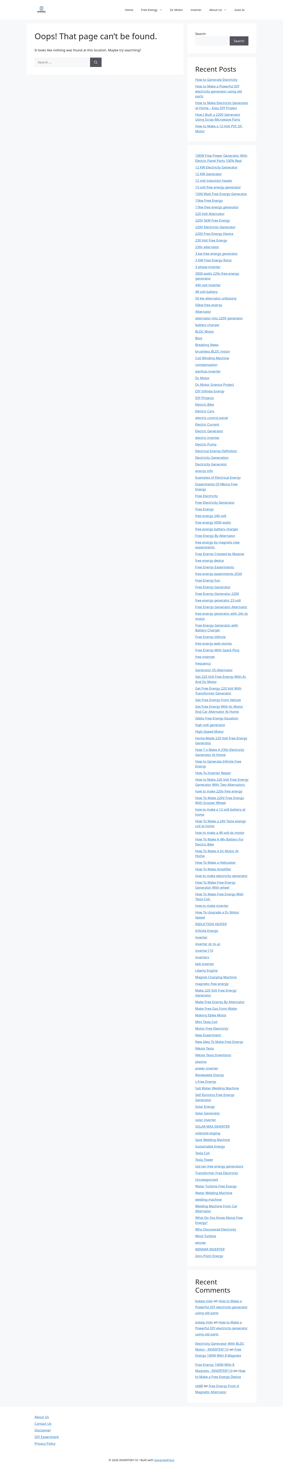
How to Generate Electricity (216, 79)
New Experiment (208, 1035)
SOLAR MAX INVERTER (212, 1126)
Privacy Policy (45, 1443)
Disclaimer (43, 1430)
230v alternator (207, 247)
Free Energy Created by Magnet (219, 554)
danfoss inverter (208, 371)
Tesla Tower (204, 1159)
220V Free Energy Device (214, 233)
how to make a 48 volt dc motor (220, 832)
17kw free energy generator (217, 207)
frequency (203, 663)
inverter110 (204, 950)
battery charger (207, 325)
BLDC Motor (204, 331)
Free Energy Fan (207, 580)
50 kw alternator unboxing (216, 298)
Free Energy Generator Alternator (221, 607)
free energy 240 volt (210, 515)
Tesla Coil (202, 1153)
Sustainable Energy (210, 1146)
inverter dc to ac (208, 944)
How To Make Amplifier (213, 869)
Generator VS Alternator (214, 670)
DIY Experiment (47, 1437)
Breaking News (207, 344)
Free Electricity (206, 496)
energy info (204, 471)
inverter (196, 10)
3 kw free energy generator (216, 253)
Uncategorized (206, 1179)
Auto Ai (240, 10)
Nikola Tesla (204, 1048)
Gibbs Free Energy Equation (216, 718)
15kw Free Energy (209, 200)
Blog (198, 338)
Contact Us (43, 1423)
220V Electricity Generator (215, 227)
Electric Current (207, 424)
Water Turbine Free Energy (216, 1186)
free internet (205, 656)
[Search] (96, 62)
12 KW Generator (208, 174)
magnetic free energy (212, 983)
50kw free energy (208, 305)
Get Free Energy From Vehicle (218, 700)
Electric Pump (206, 444)
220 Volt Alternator (210, 213)
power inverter (206, 1068)
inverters (202, 957)
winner (200, 1242)
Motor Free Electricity (211, 1028)
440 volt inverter (208, 285)
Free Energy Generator (213, 587)
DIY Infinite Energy (209, 391)
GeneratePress (164, 1460)
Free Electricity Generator (215, 502)
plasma (201, 1061)
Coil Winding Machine (212, 358)
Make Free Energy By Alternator (220, 1002)
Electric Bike (204, 404)
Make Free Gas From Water (216, 1008)
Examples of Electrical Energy (218, 477)
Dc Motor (176, 10)
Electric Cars (204, 411)
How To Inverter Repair (213, 773)
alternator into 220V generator (219, 318)
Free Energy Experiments (214, 567)
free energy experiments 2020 (218, 573)
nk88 (199, 1386)
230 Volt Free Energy (211, 240)
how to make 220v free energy (219, 791)
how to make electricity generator (221, 875)
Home (129, 10)
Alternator (203, 311)
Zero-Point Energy (209, 1256)
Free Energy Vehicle (210, 637)
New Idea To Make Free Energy (219, 1041)
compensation (206, 364)
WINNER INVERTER (210, 1249)
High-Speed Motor (209, 731)
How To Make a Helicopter (215, 862)
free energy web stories (213, 643)
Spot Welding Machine (212, 1139)
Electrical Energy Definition (216, 451)
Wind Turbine (205, 1236)
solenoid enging (207, 1133)
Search (200, 33)
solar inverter (205, 1120)
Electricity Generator (211, 464)
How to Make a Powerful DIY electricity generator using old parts (218, 91)
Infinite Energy (206, 930)
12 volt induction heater (213, 180)
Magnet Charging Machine (216, 977)
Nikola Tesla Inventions (213, 1055)
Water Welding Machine (213, 1193)
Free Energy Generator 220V (217, 593)
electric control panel (211, 417)
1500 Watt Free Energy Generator (221, 194)
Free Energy (153, 10)
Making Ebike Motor (211, 1015)
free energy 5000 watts (213, 522)
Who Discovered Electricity (215, 1229)
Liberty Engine (206, 970)
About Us (220, 10)
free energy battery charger (216, 529)
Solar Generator (207, 1113)
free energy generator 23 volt (218, 600)
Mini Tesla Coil (206, 1022)
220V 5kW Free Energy (212, 220)
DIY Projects (204, 398)
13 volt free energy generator (218, 187)
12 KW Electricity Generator (216, 167)
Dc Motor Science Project (214, 384)
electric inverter (207, 437)
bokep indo (204, 1301)
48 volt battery (206, 291)
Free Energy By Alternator (215, 535)
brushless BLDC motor (212, 351)
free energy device (209, 560)
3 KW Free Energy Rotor (213, 260)
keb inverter (204, 964)
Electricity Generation (212, 457)
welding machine (208, 1199)
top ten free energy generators (219, 1166)
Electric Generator (209, 431)
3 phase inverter (208, 267)
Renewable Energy (209, 1075)
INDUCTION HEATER (211, 924)
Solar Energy (205, 1106)
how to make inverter (212, 905)
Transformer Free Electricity (216, 1173)
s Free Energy (205, 1081)
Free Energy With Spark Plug (217, 650)
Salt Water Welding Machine (217, 1088)
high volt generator (210, 725)
